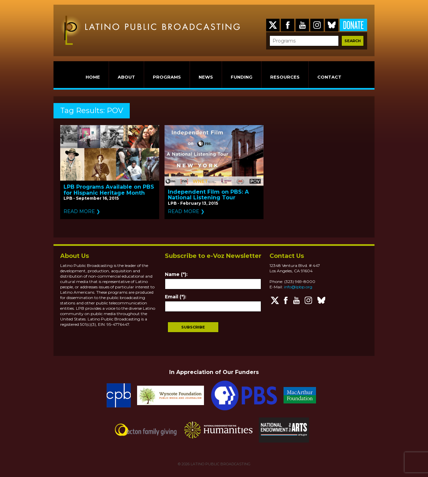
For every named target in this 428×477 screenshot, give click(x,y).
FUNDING (241, 77)
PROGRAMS (167, 77)
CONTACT (329, 77)
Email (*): (175, 297)
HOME (93, 77)
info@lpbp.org (298, 286)
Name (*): (176, 274)
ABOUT (126, 77)
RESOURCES (285, 77)
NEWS (206, 77)
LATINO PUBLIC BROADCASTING (220, 464)
